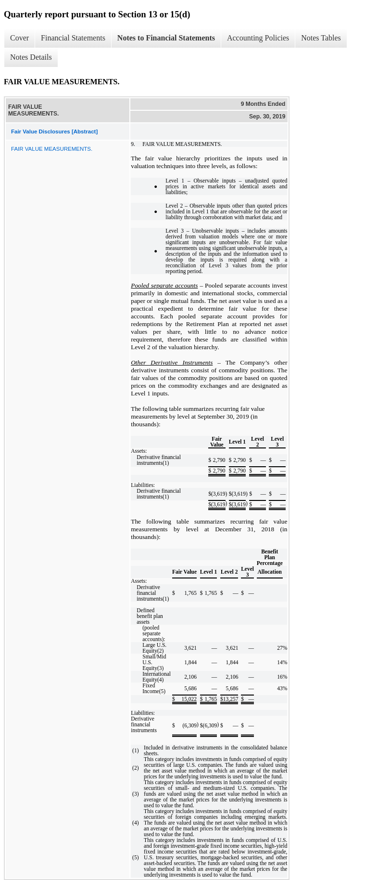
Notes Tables (321, 38)
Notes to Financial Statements (166, 38)
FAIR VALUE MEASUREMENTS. (51, 149)
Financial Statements (73, 38)
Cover (19, 38)
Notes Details (31, 57)
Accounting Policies (258, 38)
